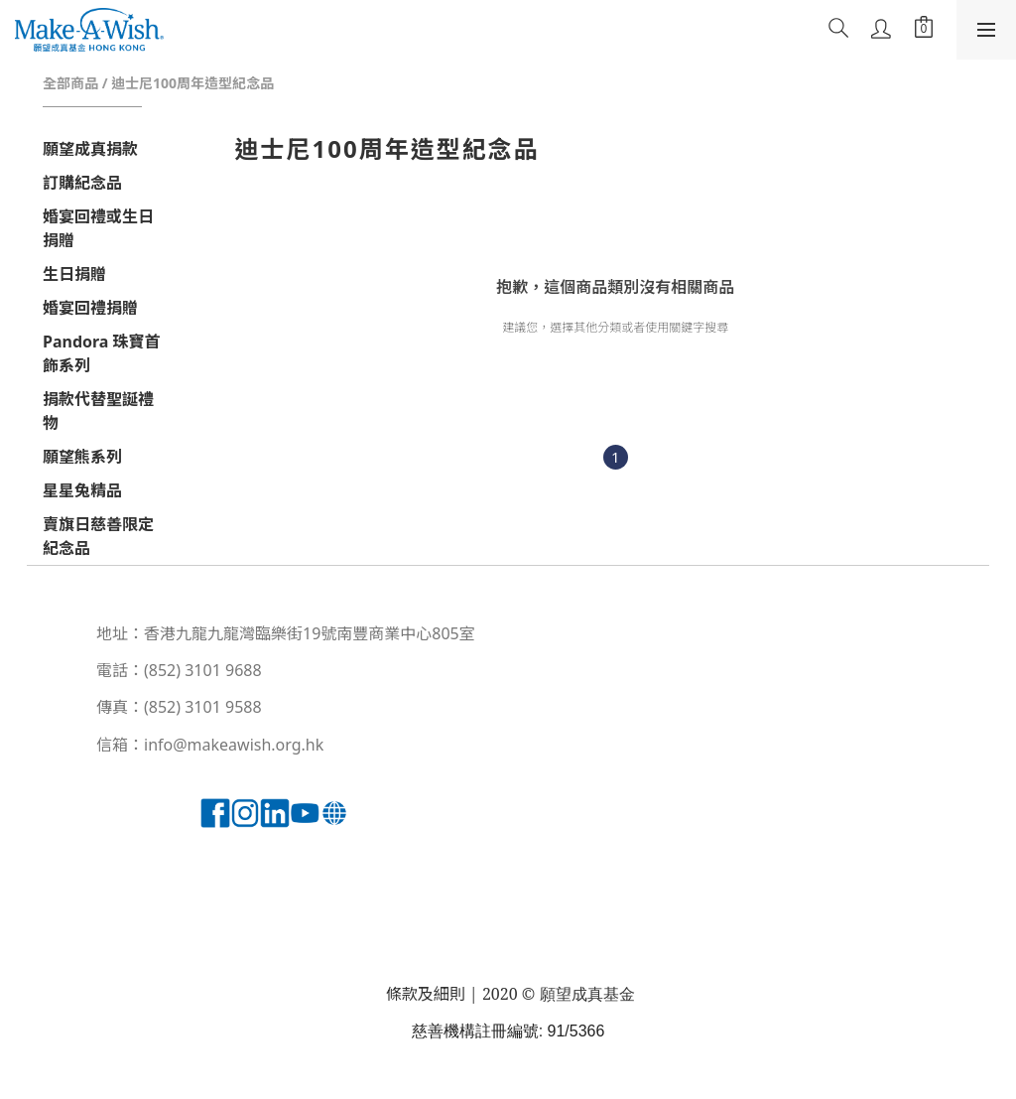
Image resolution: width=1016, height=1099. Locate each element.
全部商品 (70, 82)
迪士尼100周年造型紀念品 (192, 82)
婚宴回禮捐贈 (90, 308)
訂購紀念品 (82, 183)
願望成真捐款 (90, 149)
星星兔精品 (82, 490)
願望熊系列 (82, 457)
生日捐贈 (74, 274)
